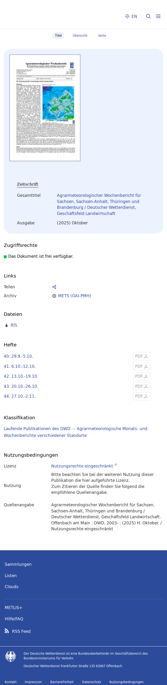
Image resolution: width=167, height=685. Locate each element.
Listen (11, 575)
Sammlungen (18, 564)
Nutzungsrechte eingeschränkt (82, 466)
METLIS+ (13, 607)
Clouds (11, 586)
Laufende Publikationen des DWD (37, 428)
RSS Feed (21, 631)
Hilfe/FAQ (14, 618)
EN (134, 16)
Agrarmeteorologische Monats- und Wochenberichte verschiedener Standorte (75, 432)
